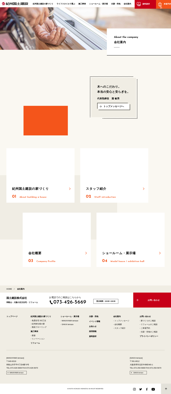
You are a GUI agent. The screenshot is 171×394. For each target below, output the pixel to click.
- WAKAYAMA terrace (69, 321)
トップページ (12, 316)
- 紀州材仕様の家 (38, 324)
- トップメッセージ (121, 321)
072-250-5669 (139, 368)
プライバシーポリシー (149, 336)
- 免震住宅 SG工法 (38, 320)
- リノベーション (38, 339)
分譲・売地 (115, 4)
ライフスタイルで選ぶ (66, 4)
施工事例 (82, 4)
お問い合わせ (145, 316)
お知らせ (92, 326)
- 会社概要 (117, 324)
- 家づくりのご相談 (148, 321)
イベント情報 (94, 321)
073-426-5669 (69, 302)
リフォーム (35, 343)
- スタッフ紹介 (119, 328)
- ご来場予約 (145, 328)
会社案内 (127, 4)
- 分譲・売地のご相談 (148, 332)
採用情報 (92, 331)
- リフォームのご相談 (148, 324)
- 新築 (33, 335)
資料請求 (145, 5)
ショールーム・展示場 (98, 4)
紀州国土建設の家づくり (43, 4)
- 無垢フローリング (39, 327)
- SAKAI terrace (67, 324)
